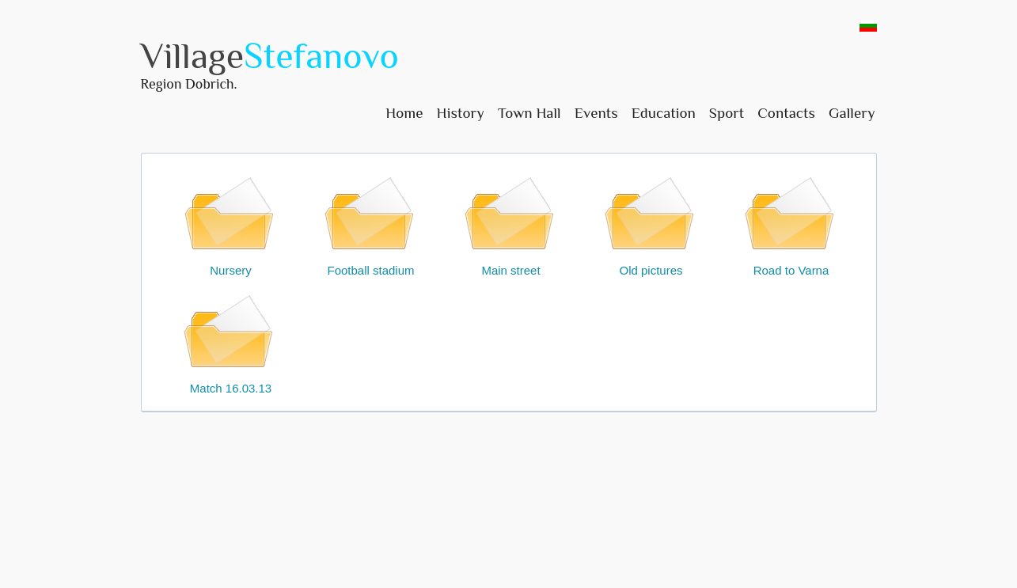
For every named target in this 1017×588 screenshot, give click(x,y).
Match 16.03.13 (231, 341)
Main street (511, 223)
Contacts (786, 112)
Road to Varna (791, 223)
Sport (726, 112)
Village (270, 56)
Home (404, 112)
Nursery (231, 223)
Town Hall (529, 112)
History (460, 112)
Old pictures (651, 223)
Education (664, 112)
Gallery (852, 112)
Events (596, 112)
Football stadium (371, 223)
